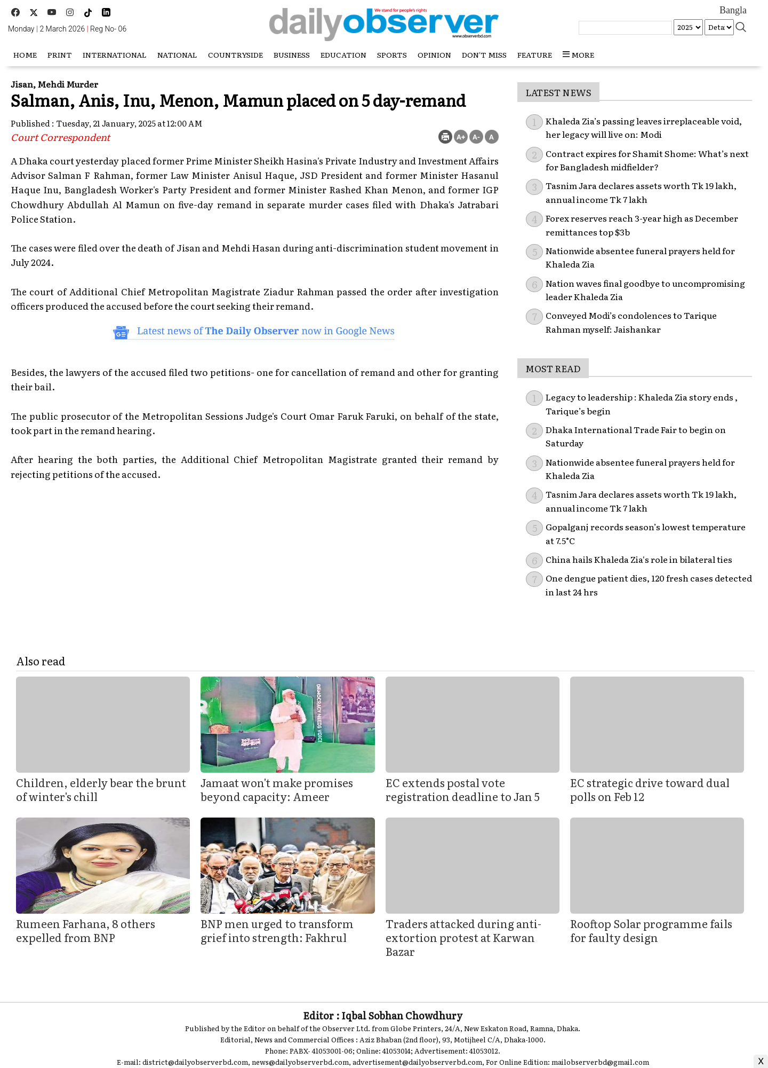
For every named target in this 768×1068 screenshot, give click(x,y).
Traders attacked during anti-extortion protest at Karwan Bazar (463, 937)
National (177, 54)
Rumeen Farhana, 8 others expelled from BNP (85, 930)
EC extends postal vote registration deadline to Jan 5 (463, 789)
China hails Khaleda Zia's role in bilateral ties (639, 559)
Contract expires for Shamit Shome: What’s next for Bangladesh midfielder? (647, 160)
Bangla (733, 10)
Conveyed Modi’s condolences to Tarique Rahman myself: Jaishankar (631, 322)
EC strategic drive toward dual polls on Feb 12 (650, 789)
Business (292, 54)
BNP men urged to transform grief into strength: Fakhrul (277, 930)
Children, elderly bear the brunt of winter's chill (101, 789)
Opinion (434, 54)
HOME (25, 54)
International (115, 54)
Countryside (235, 54)
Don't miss (484, 54)
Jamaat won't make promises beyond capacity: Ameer (277, 789)
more (578, 54)
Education (343, 54)
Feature (534, 54)
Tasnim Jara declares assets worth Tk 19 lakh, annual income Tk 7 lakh (641, 192)
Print (59, 54)
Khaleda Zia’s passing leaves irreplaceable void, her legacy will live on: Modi (644, 127)
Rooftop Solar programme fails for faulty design (651, 930)
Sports (392, 54)
